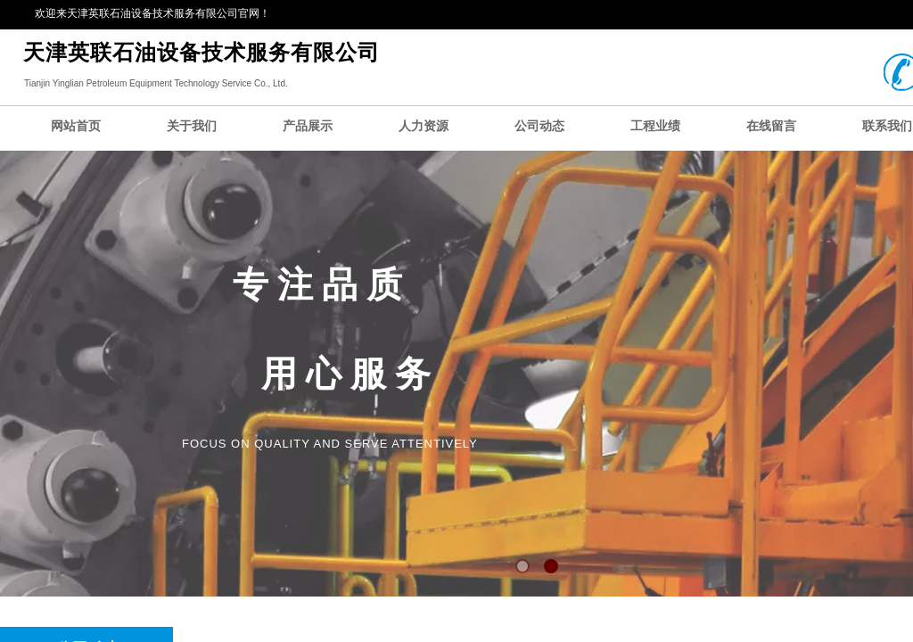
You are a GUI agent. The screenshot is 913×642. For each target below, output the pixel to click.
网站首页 (76, 126)
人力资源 (423, 126)
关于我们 (192, 126)
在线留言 (771, 126)
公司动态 (539, 126)
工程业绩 (655, 126)
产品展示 (308, 126)
